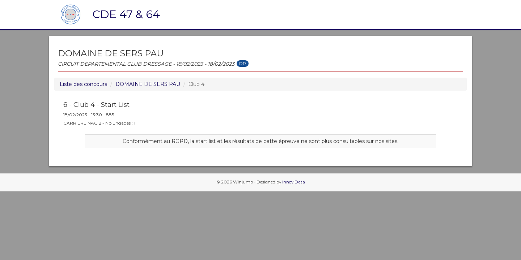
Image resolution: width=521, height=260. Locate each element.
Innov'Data (293, 182)
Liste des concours (83, 84)
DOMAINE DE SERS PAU (147, 84)
